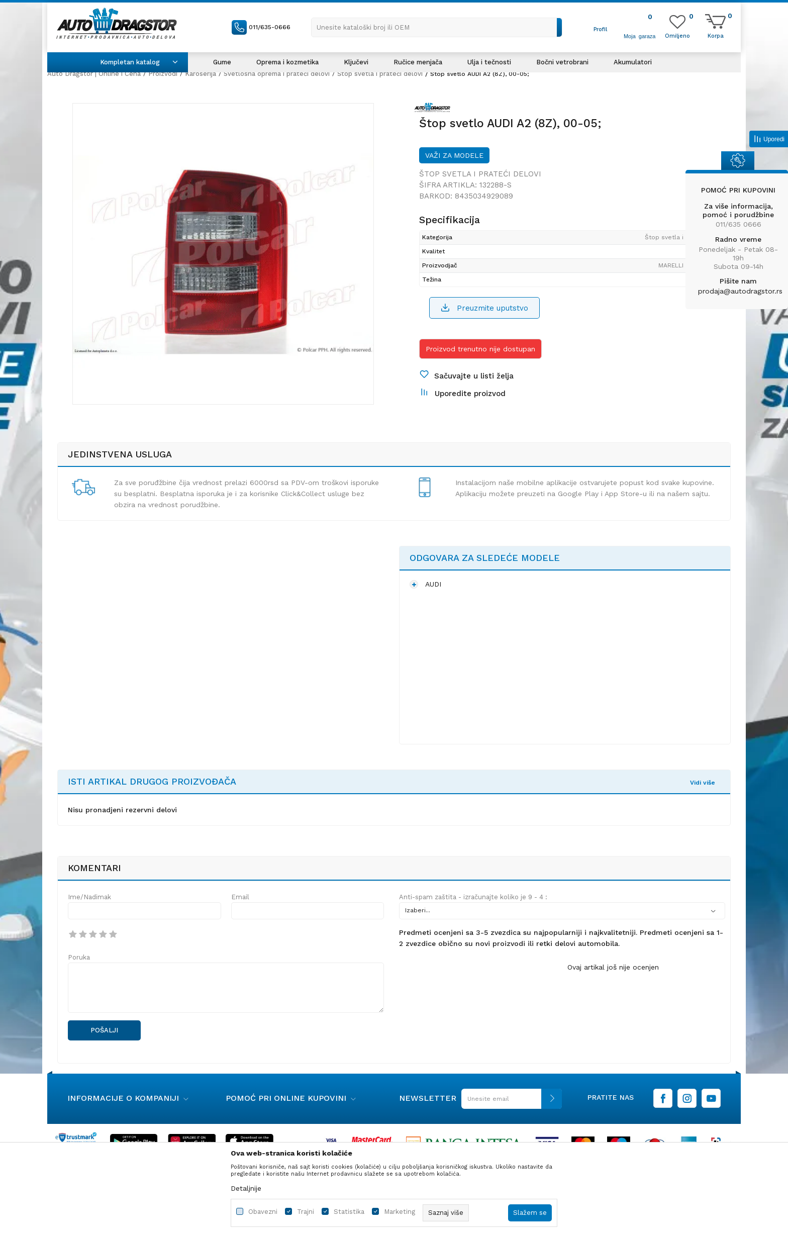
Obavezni (262, 1211)
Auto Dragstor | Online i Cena (94, 73)
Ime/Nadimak (89, 897)
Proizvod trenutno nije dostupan (480, 349)
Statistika (349, 1211)
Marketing (399, 1211)
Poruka (79, 957)
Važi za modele (454, 155)
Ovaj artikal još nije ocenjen (613, 967)
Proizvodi (162, 73)
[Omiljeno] (677, 35)
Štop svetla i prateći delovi (380, 73)
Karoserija (200, 73)
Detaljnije (246, 1188)
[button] (436, 27)
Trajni (305, 1211)
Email (240, 897)
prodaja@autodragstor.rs (740, 291)
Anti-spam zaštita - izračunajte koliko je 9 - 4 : (473, 897)
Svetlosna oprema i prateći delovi (277, 73)
